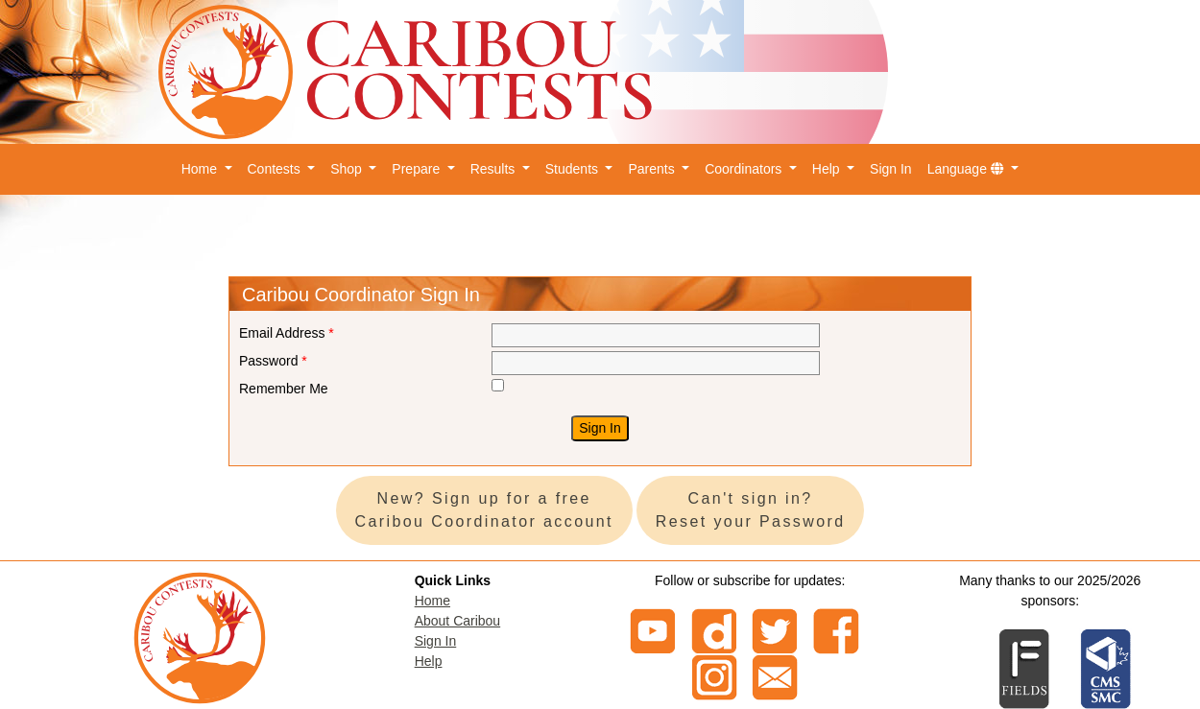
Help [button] (828, 169)
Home (432, 600)
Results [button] (494, 169)
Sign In (891, 169)
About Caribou (458, 620)
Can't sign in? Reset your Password (751, 510)
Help (429, 661)
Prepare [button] (418, 169)
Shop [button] (348, 169)
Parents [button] (653, 169)
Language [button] (967, 169)
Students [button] (573, 169)
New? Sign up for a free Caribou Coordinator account (484, 510)
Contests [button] (276, 169)
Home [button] (201, 169)
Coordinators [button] (745, 169)
